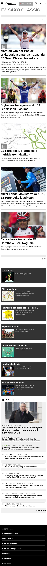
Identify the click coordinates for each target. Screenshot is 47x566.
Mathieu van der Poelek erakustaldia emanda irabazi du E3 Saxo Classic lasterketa (23, 54)
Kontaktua (6, 559)
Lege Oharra (7, 538)
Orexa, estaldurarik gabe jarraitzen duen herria (21, 467)
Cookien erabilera (9, 543)
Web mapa (6, 564)
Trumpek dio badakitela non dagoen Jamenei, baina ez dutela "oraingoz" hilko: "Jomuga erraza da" (24, 476)
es (45, 4)
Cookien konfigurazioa (11, 549)
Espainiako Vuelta (11, 326)
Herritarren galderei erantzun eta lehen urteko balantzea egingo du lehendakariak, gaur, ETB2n (24, 457)
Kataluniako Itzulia (11, 364)
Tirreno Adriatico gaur (13, 383)
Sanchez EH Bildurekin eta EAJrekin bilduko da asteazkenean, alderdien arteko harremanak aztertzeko (21, 440)
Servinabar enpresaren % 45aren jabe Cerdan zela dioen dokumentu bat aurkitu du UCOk (22, 430)
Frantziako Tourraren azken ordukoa (20, 308)
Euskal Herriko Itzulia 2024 (15, 345)
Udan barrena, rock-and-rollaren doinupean (20, 506)
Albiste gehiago (41, 510)
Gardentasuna (8, 554)
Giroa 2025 (7, 270)
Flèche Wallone (9, 289)
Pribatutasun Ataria (10, 533)
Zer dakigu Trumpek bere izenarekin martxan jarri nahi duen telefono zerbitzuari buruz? (24, 486)
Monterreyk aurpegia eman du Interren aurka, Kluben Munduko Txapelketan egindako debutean (20, 448)
